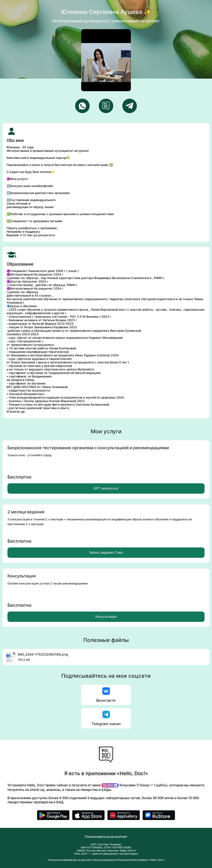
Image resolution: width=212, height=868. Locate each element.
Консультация (106, 616)
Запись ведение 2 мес (106, 552)
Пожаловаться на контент (106, 836)
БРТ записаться (106, 488)
